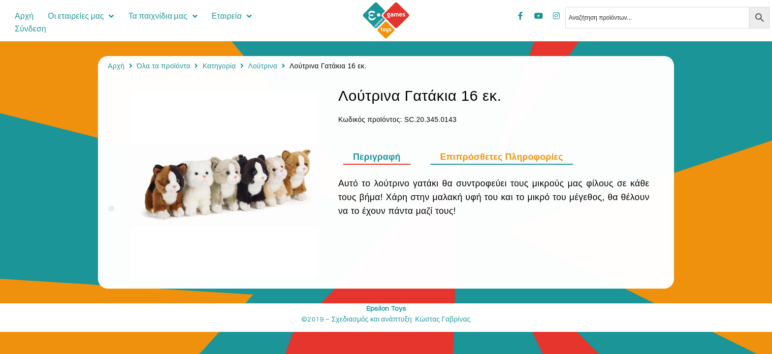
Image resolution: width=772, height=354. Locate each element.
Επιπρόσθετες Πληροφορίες (501, 157)
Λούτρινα (262, 66)
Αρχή (116, 66)
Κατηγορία (219, 66)
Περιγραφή (377, 157)
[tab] (381, 157)
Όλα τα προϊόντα (164, 66)
